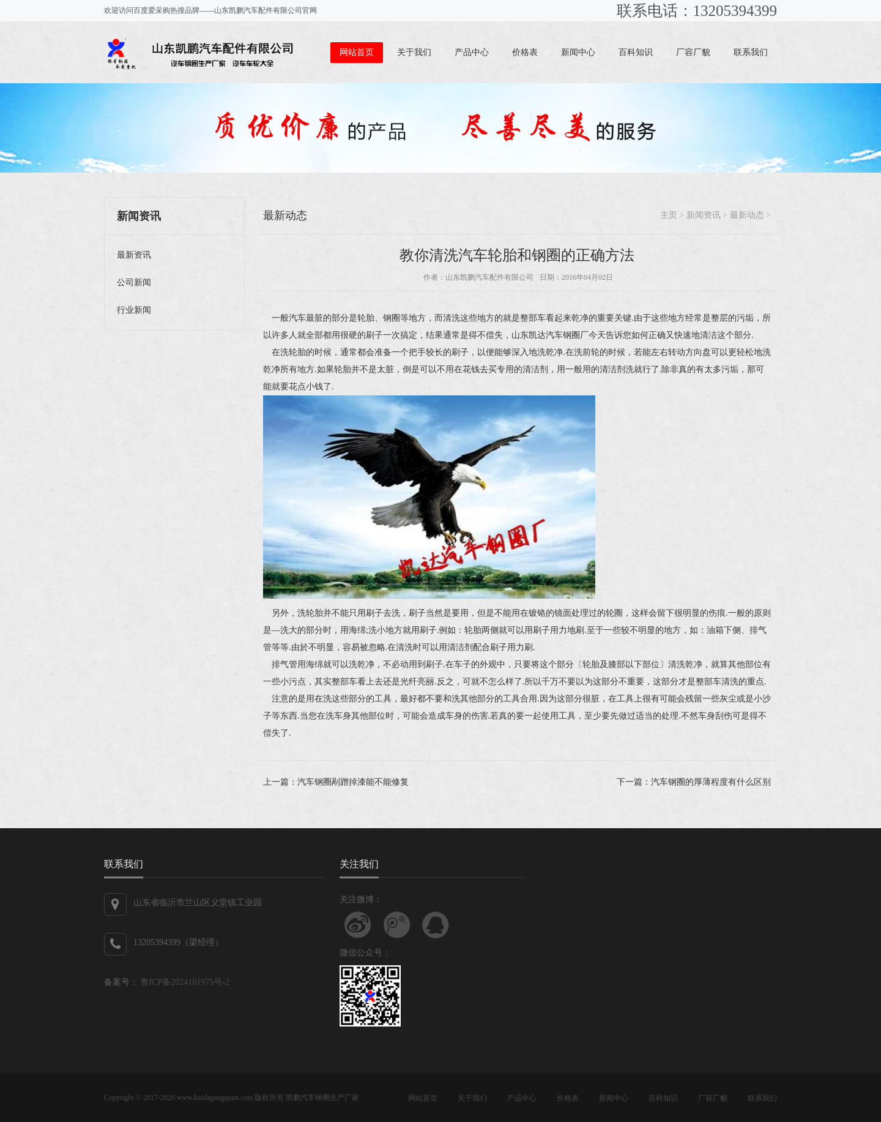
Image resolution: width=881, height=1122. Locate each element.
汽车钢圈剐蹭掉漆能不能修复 (353, 782)
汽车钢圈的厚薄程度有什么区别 (711, 782)
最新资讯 (134, 255)
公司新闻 (134, 282)
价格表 (525, 52)
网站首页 (357, 52)
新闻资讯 (703, 215)
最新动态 (285, 215)
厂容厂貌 (693, 52)
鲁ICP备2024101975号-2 (183, 982)
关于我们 (414, 52)
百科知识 (636, 52)
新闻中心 (578, 52)
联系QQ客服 (435, 924)
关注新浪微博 (357, 924)
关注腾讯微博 (397, 924)
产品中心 (472, 52)
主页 (668, 215)
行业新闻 (134, 310)
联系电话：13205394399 (697, 10)
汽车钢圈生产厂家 (329, 1097)
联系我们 (751, 52)
